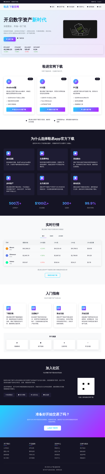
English (99, 1)
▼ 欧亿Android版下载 (19, 109)
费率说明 (32, 451)
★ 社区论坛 (34, 395)
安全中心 (57, 458)
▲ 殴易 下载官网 (52, 428)
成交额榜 (61, 236)
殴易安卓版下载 (52, 275)
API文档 (31, 448)
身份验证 (57, 454)
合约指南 (32, 458)
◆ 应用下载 (60, 7)
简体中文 (93, 1)
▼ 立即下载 (9, 39)
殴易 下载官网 (11, 6)
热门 (43, 236)
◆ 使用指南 (90, 7)
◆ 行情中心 (80, 7)
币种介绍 (32, 454)
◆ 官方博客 (21, 395)
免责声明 (82, 454)
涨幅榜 (51, 236)
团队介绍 (6, 451)
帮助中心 (57, 448)
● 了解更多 (20, 38)
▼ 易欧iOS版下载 (52, 109)
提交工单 (57, 451)
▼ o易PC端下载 (86, 109)
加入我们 (6, 458)
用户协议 (82, 448)
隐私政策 (82, 451)
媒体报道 (6, 454)
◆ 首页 (52, 7)
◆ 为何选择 (70, 7)
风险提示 (82, 458)
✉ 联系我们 (9, 395)
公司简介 (6, 448)
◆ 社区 (99, 7)
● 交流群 (46, 395)
